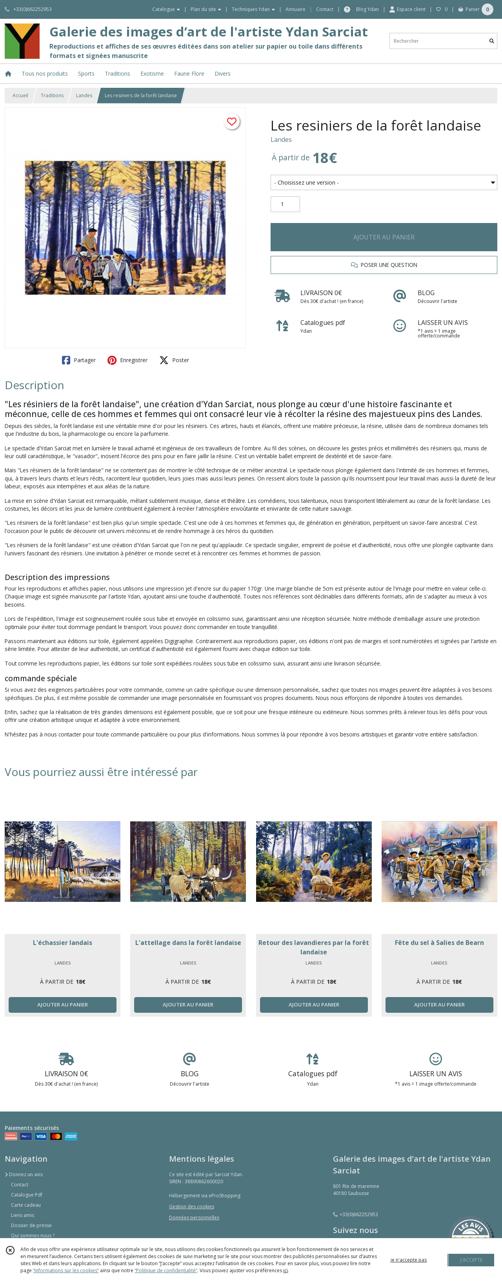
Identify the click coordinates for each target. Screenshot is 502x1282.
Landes (84, 95)
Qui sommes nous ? (33, 1235)
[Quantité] (285, 204)
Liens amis (22, 1215)
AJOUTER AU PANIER (384, 237)
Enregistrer (127, 360)
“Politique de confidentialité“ (166, 1270)
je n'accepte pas (409, 1260)
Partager (79, 360)
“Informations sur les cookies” (66, 1270)
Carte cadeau (26, 1205)
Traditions (52, 95)
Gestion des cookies (191, 1206)
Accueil (20, 95)
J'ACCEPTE (471, 1260)
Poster (174, 360)
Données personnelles (194, 1217)
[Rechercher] (492, 41)
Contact (324, 9)
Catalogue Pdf (26, 1194)
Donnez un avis (24, 1174)
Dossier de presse (31, 1225)
